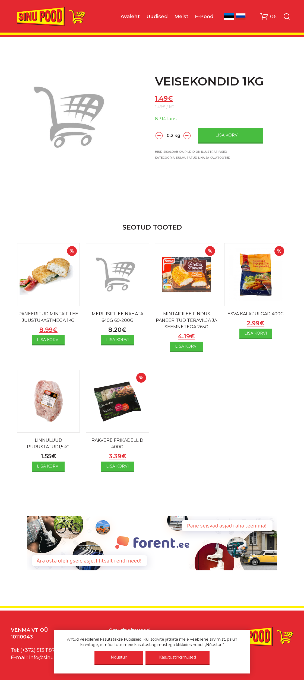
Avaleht (130, 17)
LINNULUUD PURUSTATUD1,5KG (48, 443)
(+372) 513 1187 (37, 650)
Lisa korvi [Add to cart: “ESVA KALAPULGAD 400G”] (255, 333)
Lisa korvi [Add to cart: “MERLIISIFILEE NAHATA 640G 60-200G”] (117, 339)
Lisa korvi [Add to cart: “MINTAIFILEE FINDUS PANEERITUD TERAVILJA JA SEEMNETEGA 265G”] (186, 346)
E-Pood (204, 17)
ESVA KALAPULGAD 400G (255, 313)
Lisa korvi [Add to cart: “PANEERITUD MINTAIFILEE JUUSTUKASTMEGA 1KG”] (48, 339)
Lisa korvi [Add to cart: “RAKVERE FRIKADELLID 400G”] (117, 466)
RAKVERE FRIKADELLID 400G (117, 443)
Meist (181, 17)
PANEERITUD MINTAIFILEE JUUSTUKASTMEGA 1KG (48, 317)
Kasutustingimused (177, 657)
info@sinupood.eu (51, 657)
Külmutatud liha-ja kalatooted (203, 158)
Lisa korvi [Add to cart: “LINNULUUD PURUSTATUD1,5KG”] (48, 466)
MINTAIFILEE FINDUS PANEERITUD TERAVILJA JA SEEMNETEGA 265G (186, 320)
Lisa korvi (227, 135)
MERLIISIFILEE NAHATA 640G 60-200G (117, 317)
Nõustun (119, 657)
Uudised (157, 17)
